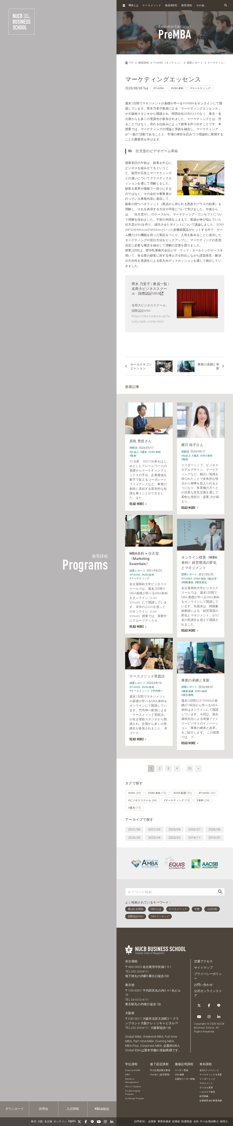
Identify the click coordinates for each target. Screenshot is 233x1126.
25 (190, 767)
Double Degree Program (132, 1091)
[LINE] (92, 1121)
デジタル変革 (206, 1086)
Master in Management (132, 1079)
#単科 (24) (203, 798)
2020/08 (174, 828)
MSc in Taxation (133, 1085)
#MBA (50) (134, 791)
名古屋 (48, 1121)
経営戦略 (203, 1095)
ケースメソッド (151, 5)
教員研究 (171, 5)
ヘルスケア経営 (207, 1090)
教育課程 (186, 5)
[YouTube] (99, 1121)
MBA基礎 (179, 1073)
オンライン (60, 1121)
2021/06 (134, 828)
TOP (129, 62)
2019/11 (194, 836)
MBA (127, 1073)
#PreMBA (158, 88)
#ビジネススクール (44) (142, 798)
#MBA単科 (177, 88)
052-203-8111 (141, 970)
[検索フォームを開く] (226, 5)
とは (134, 5)
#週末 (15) (134, 806)
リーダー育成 (181, 1069)
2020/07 (194, 828)
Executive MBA (132, 1069)
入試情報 (73, 1108)
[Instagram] (105, 1121)
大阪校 (129, 1011)
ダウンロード (14, 1108)
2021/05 (154, 828)
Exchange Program (134, 1097)
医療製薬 (186, 1121)
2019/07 (214, 836)
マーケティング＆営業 (210, 1073)
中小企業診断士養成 (160, 1069)
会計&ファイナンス (209, 1069)
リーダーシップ (207, 1077)
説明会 (43, 1108)
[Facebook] (86, 1121)
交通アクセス (203, 959)
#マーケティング (200, 88)
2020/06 (214, 828)
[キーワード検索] (170, 890)
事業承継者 (164, 1121)
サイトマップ (203, 966)
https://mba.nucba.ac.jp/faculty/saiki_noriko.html (151, 318)
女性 (196, 1121)
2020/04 (154, 836)
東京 (33, 1121)
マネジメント (206, 1082)
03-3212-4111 (141, 998)
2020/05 (134, 836)
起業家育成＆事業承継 (210, 1099)
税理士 (224, 1121)
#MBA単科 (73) (157, 791)
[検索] (220, 890)
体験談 (102, 1109)
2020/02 (174, 836)
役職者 (176, 1121)
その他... (201, 5)
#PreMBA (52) (207, 791)
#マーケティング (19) (177, 798)
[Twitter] (79, 1121)
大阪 (40, 1121)
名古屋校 (131, 959)
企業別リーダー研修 (185, 1077)
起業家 (152, 1121)
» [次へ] (198, 767)
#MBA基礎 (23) (182, 791)
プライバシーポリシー (208, 975)
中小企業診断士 (209, 1121)
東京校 (129, 983)
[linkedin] (112, 1121)
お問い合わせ (203, 983)
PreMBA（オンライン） (168, 62)
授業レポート (195, 62)
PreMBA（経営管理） (160, 1073)
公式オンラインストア (208, 992)
